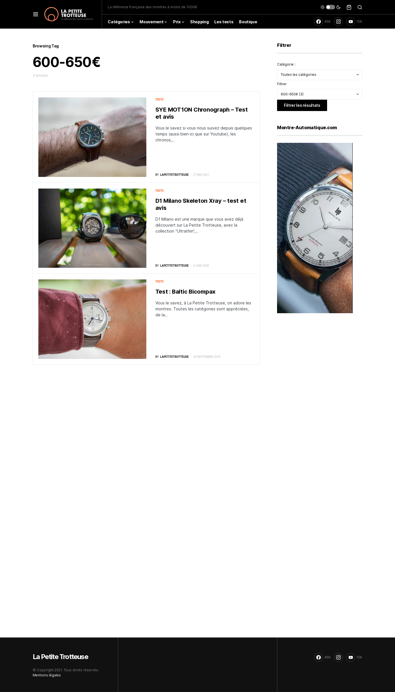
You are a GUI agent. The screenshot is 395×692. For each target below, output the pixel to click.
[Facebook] (322, 21)
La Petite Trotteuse (60, 657)
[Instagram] (338, 21)
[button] (36, 14)
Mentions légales (47, 675)
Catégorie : (286, 64)
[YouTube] (354, 21)
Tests (159, 99)
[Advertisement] (319, 362)
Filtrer (282, 84)
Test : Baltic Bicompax (185, 291)
